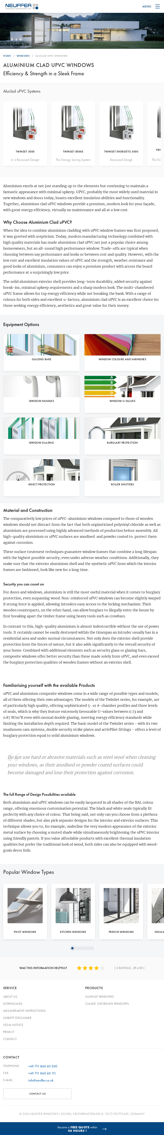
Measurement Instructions (24, 1011)
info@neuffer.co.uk (40, 1080)
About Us (10, 997)
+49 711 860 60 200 (42, 1066)
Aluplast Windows (99, 997)
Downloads (12, 1004)
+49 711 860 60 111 (42, 1073)
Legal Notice (13, 1025)
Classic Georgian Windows (107, 1004)
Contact (10, 1039)
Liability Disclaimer (17, 1018)
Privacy (8, 1032)
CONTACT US (37, 1093)
